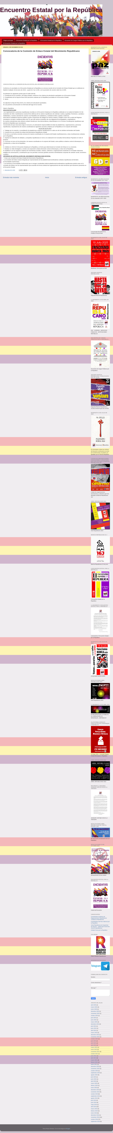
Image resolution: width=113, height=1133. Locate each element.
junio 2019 (93, 1102)
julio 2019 (93, 1100)
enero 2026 (94, 1009)
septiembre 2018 (95, 1121)
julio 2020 (93, 1077)
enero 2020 (94, 1087)
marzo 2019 (94, 1108)
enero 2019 (94, 1113)
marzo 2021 (94, 1060)
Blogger (68, 1128)
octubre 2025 (94, 1015)
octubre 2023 (94, 1038)
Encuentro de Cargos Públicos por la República (79, 40)
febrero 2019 (94, 1110)
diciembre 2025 (95, 1011)
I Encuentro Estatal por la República (26, 40)
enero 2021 (94, 1064)
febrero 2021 (94, 1062)
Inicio (47, 177)
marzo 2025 (94, 1022)
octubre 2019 (94, 1094)
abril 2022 (93, 1045)
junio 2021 (93, 1055)
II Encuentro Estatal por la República (51, 40)
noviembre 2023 (95, 1036)
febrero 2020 (94, 1085)
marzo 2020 (94, 1083)
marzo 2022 (94, 1047)
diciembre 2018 (95, 1115)
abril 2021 (93, 1058)
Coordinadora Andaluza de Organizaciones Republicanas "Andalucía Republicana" (99, 918)
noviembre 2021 (95, 1051)
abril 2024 (93, 1030)
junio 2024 (93, 1028)
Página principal (8, 40)
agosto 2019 (94, 1098)
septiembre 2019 (95, 1096)
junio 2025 (93, 1019)
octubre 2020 (94, 1070)
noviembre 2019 (95, 1091)
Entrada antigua (81, 177)
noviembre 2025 (95, 1013)
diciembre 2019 (95, 1089)
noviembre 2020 (95, 1068)
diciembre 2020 (95, 1066)
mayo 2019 (94, 1104)
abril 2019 (93, 1106)
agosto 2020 (94, 1074)
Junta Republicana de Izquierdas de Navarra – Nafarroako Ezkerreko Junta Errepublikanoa (100, 926)
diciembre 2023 (95, 1034)
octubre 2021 (94, 1053)
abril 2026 (93, 1005)
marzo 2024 (94, 1032)
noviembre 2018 (95, 1117)
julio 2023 (93, 1041)
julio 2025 (93, 1017)
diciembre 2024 (95, 1024)
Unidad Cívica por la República (99, 930)
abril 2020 (93, 1081)
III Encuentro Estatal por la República (14, 43)
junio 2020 (93, 1079)
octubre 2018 (94, 1119)
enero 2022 (94, 1049)
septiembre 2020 (95, 1072)
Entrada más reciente (11, 177)
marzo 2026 (94, 1007)
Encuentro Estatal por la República (51, 9)
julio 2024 (93, 1026)
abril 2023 (93, 1043)
